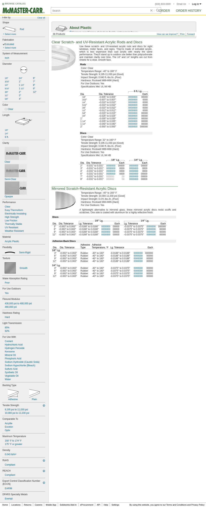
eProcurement (86, 505)
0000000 (132, 97)
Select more (10, 34)
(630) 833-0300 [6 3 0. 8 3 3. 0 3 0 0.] (163, 4)
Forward (191, 34)
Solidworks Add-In (68, 505)
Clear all (41, 18)
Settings (115, 505)
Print (182, 34)
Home (5, 505)
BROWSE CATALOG (15, 4)
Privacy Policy (197, 505)
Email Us (181, 4)
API (98, 505)
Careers (38, 505)
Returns (27, 505)
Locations (16, 505)
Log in (196, 4)
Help (106, 505)
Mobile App (51, 505)
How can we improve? (167, 34)
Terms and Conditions (176, 505)
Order (164, 10)
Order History (188, 10)
